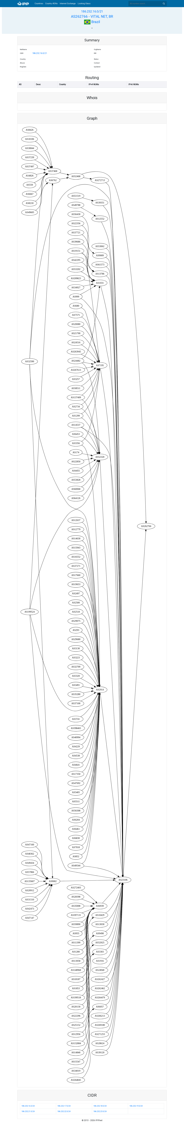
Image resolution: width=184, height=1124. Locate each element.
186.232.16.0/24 (28, 1106)
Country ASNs (51, 3)
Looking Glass (84, 3)
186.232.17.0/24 (64, 1106)
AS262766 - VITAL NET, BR (92, 16)
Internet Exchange (68, 3)
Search (163, 3)
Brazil (92, 22)
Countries (39, 3)
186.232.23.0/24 (100, 1111)
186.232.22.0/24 (64, 1111)
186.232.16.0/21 (92, 11)
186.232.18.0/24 (100, 1106)
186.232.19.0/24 (136, 1106)
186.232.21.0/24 (28, 1111)
